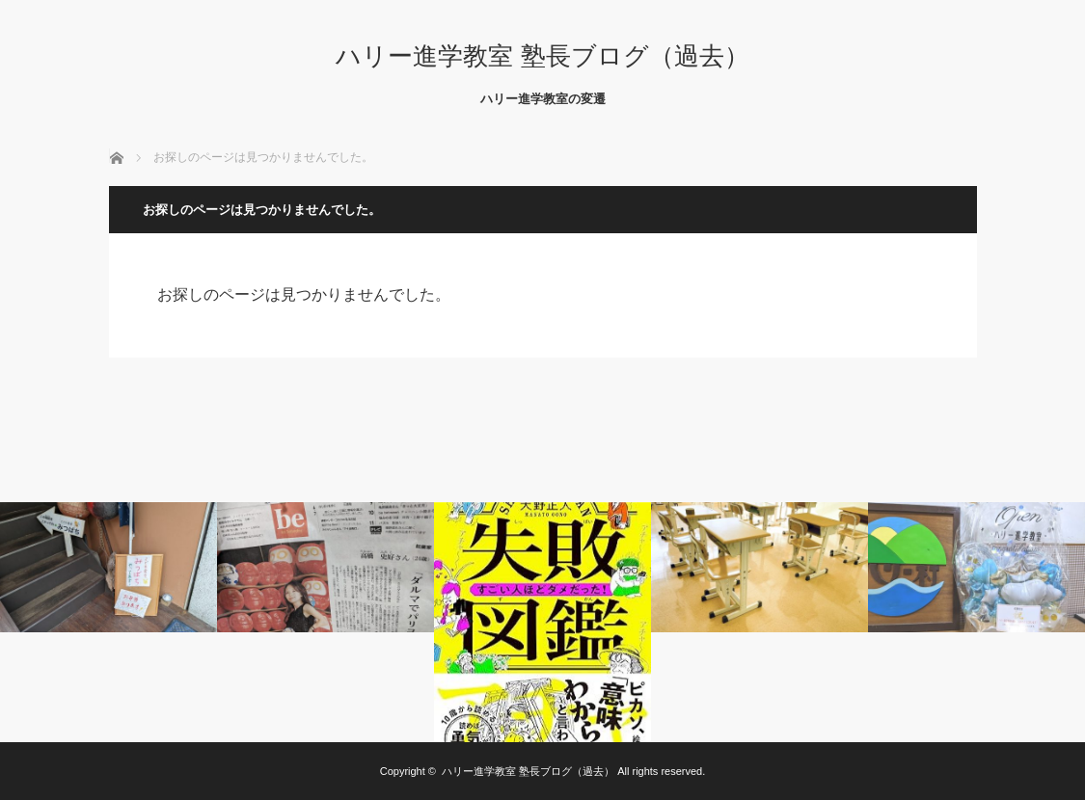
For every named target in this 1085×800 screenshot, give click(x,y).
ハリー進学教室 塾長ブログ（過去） (542, 55)
